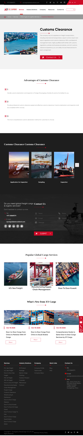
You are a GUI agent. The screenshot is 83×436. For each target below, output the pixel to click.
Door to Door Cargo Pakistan (10, 402)
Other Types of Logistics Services (29, 17)
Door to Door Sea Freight (9, 375)
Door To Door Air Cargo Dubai (11, 409)
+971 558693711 (11, 2)
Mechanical (22, 384)
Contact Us (60, 12)
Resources (51, 12)
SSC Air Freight (8, 381)
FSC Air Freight (8, 379)
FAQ (51, 372)
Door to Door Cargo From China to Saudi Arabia (40, 333)
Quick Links (53, 364)
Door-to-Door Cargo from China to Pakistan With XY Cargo (15, 333)
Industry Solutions (32, 12)
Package (21, 372)
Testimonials (38, 372)
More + (11, 341)
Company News (39, 374)
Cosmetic (22, 381)
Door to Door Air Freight (11, 384)
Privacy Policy (44, 434)
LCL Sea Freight (16, 288)
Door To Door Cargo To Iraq (11, 414)
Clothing (21, 376)
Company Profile (39, 369)
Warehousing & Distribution (8, 397)
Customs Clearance (47, 17)
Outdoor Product (24, 379)
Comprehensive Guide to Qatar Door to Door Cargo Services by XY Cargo (67, 334)
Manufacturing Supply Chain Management (41, 288)
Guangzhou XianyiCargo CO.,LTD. (22, 433)
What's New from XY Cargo (41, 302)
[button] (77, 165)
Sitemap (36, 434)
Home (9, 17)
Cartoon (21, 386)
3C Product (22, 369)
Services (21, 12)
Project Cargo (8, 391)
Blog (51, 369)
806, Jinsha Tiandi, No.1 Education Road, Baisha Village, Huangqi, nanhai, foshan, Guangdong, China (74, 386)
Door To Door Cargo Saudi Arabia (10, 419)
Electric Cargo (23, 374)
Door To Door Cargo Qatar (10, 424)
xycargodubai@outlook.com (31, 2)
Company (43, 12)
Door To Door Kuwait (67, 288)
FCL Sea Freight (8, 369)
